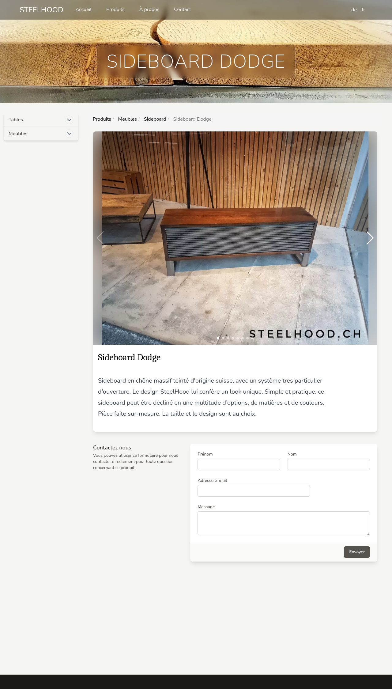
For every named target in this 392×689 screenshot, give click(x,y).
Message (206, 507)
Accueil (84, 9)
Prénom (205, 454)
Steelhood (41, 10)
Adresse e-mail (212, 480)
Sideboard (154, 119)
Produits (115, 9)
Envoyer (357, 552)
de (354, 9)
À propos (149, 9)
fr (363, 9)
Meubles (127, 119)
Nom (292, 454)
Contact (182, 9)
